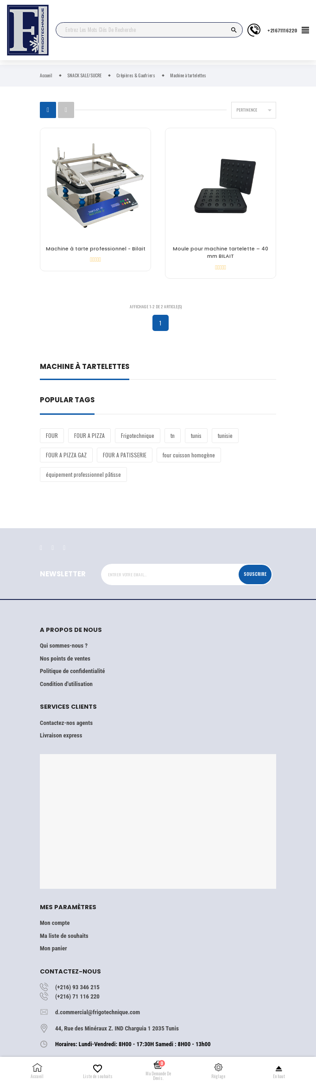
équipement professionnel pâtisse (83, 474)
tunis (196, 435)
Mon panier (53, 948)
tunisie (225, 435)
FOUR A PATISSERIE (124, 455)
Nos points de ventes (65, 658)
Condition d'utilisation (66, 683)
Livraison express (61, 735)
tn (173, 435)
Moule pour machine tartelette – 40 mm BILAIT (220, 252)
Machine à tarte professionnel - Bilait (95, 248)
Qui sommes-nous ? (64, 645)
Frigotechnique (137, 435)
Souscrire (255, 574)
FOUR (52, 435)
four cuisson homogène (189, 455)
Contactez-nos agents (66, 722)
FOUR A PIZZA (89, 435)
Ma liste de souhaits (64, 935)
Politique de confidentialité (72, 671)
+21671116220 (282, 30)
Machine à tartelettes (84, 367)
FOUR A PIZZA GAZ (66, 455)
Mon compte (55, 922)
